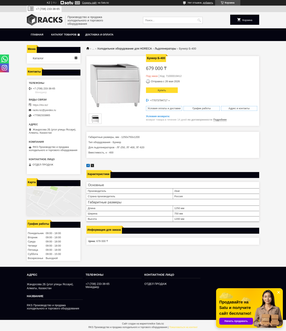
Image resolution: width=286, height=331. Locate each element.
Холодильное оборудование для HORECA (124, 48)
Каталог (38, 58)
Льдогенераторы (165, 48)
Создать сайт (89, 2)
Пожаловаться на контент (183, 327)
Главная (37, 34)
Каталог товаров (63, 34)
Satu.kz (160, 323)
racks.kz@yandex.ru (44, 110)
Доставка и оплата (99, 34)
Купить (162, 90)
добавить (208, 2)
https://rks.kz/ (40, 104)
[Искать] (199, 20)
